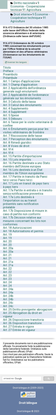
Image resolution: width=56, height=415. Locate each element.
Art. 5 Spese (11, 115)
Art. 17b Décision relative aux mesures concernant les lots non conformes (24, 221)
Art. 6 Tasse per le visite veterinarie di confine (28, 123)
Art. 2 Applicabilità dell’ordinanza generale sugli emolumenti (24, 89)
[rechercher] (21, 378)
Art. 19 (7, 234)
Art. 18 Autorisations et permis (23, 231)
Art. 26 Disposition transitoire (22, 323)
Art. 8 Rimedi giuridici (17, 142)
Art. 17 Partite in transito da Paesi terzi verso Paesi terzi (25, 178)
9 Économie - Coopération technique (30, 16)
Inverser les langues (16, 62)
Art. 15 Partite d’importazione (22, 156)
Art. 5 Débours (12, 118)
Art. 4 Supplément (14, 112)
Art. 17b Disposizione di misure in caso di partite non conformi (25, 212)
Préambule (10, 78)
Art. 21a (8, 262)
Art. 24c (8, 302)
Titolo (7, 67)
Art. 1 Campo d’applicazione (21, 81)
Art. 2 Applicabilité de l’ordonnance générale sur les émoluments (26, 96)
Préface (8, 71)
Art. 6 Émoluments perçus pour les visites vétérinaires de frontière (25, 130)
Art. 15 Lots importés (17, 159)
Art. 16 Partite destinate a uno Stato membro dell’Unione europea (26, 164)
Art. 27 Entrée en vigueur (19, 330)
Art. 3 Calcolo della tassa (19, 101)
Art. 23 (7, 275)
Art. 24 (7, 282)
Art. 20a (8, 248)
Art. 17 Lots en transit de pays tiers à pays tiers (26, 185)
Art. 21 (7, 255)
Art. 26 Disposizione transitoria (23, 320)
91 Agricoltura (31, 10)
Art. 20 (7, 241)
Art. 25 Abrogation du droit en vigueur (22, 314)
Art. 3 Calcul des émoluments (22, 105)
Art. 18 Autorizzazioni (17, 228)
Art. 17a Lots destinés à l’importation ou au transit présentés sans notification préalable (21, 202)
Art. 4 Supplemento (15, 108)
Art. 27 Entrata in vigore (18, 326)
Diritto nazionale (24, 3)
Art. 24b (8, 296)
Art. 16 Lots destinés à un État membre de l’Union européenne (23, 171)
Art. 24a (8, 289)
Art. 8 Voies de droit (16, 146)
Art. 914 (8, 149)
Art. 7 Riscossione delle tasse (22, 135)
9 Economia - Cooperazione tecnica (27, 6)
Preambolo (10, 74)
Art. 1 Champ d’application (20, 84)
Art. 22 (7, 268)
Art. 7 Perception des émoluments (25, 139)
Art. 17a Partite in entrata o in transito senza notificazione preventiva (27, 191)
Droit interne (22, 14)
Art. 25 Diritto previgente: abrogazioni (27, 309)
